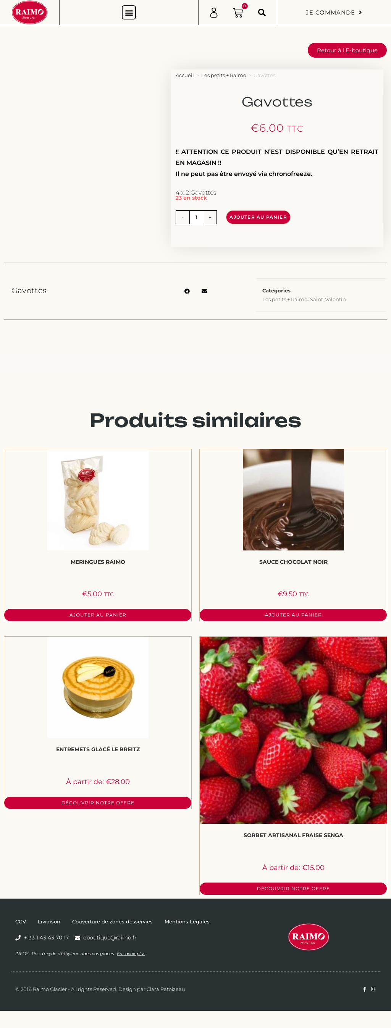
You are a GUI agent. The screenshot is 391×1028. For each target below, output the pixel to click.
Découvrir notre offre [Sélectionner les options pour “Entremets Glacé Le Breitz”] (97, 802)
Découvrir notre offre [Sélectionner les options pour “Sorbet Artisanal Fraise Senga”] (293, 888)
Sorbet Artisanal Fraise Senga (293, 835)
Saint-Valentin (328, 299)
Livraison (49, 921)
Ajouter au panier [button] (97, 615)
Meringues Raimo (98, 561)
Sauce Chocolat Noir (293, 561)
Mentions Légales (187, 921)
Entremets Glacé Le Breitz (98, 749)
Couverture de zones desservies (112, 921)
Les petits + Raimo (223, 75)
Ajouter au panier (258, 217)
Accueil (185, 75)
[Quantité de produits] (196, 217)
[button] (129, 12)
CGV (20, 921)
